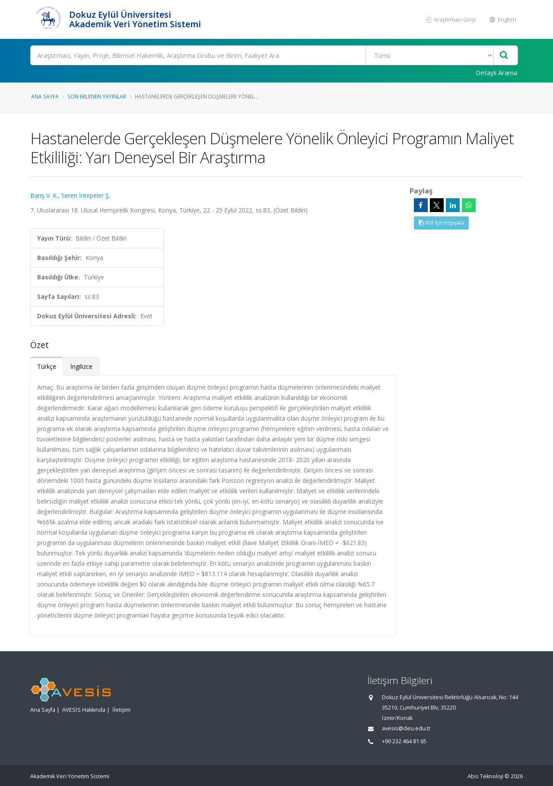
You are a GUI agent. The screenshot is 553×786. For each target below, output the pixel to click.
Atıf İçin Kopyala (441, 222)
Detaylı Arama (496, 72)
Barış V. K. (44, 195)
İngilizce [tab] (81, 366)
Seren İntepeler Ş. (85, 195)
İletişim (121, 709)
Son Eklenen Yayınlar (96, 96)
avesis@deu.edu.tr (406, 728)
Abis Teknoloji (485, 776)
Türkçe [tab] (46, 366)
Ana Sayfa (45, 96)
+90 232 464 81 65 (404, 741)
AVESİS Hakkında (83, 709)
